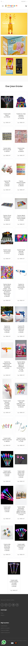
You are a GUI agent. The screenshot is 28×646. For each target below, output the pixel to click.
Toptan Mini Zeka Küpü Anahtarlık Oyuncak (7, 546)
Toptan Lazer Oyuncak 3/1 (7, 250)
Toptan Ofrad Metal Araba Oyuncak (7, 217)
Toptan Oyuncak (7, 46)
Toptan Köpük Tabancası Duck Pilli (12, 45)
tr (1, 1)
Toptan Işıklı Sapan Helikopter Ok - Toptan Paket (21, 403)
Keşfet (6, 49)
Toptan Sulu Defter (21, 149)
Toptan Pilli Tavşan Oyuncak (7, 182)
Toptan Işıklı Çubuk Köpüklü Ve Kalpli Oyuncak (14, 582)
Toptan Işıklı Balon (7, 114)
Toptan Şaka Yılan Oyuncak (7, 149)
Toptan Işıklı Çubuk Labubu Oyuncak (7, 472)
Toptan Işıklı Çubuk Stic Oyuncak (7, 508)
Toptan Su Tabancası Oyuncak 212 (21, 285)
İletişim (2, 615)
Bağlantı (23, 1)
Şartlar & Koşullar (5, 628)
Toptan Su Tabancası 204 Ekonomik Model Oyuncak (7, 364)
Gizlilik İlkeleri (4, 626)
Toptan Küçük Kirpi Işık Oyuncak (21, 251)
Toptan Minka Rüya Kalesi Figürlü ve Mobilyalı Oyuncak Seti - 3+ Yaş (21, 365)
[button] (10, 33)
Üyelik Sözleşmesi (5, 632)
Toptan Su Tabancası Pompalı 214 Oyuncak (7, 328)
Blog (2, 613)
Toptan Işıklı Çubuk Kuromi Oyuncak (21, 545)
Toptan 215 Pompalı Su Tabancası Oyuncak (21, 328)
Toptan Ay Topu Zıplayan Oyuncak (21, 115)
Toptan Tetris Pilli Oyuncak (9, 65)
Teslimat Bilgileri (5, 630)
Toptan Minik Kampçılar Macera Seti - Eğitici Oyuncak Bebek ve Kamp (21, 510)
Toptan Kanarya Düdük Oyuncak (21, 182)
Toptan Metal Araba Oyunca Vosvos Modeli (21, 217)
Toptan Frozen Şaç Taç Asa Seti (21, 439)
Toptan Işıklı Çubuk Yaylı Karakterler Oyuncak (21, 473)
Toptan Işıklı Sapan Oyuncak (7, 439)
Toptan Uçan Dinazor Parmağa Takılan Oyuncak (7, 404)
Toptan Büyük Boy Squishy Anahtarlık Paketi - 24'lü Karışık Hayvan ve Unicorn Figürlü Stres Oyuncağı (7, 289)
